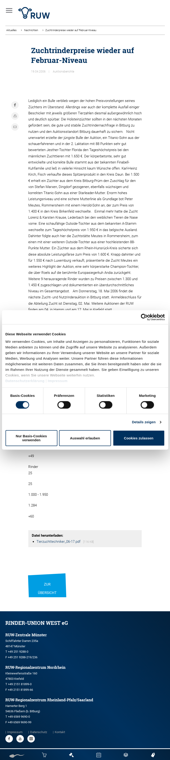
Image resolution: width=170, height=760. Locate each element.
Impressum (58, 381)
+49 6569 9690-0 (19, 716)
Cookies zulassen (138, 438)
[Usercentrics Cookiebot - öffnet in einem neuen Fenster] (144, 317)
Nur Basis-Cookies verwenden (31, 438)
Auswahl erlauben (85, 438)
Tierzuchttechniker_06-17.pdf (58, 541)
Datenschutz (38, 732)
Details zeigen (144, 422)
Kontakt (60, 732)
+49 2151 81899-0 (20, 684)
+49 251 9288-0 (18, 651)
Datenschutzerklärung (25, 381)
